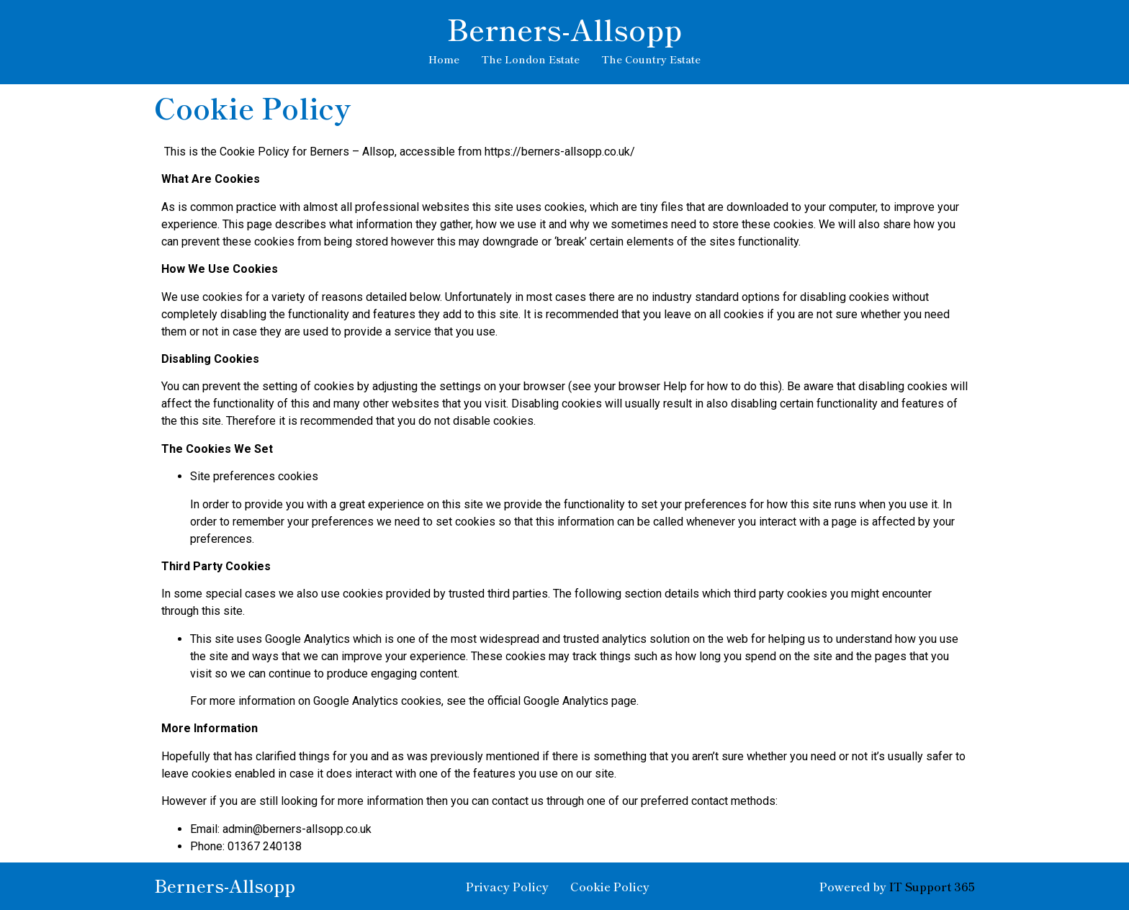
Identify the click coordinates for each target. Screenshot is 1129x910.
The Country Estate (651, 59)
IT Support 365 (932, 886)
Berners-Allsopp (564, 29)
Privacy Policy (507, 886)
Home (443, 59)
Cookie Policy (609, 886)
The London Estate (530, 59)
